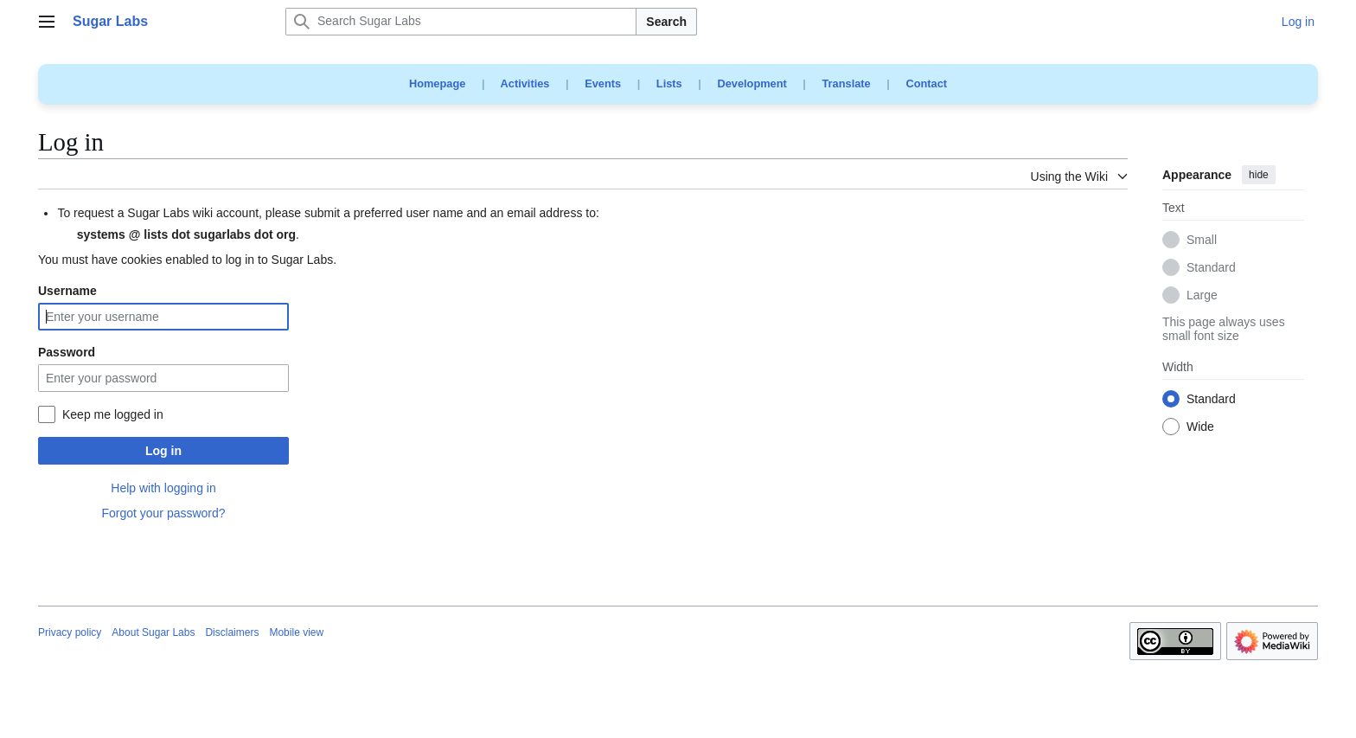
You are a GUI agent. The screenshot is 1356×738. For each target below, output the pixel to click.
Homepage (437, 83)
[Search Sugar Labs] (460, 21)
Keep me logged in (112, 414)
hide (1259, 175)
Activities (525, 83)
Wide (1200, 427)
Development (751, 83)
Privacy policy (69, 632)
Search (666, 22)
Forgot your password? (163, 513)
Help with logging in (163, 488)
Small (1201, 240)
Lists (669, 83)
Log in (163, 451)
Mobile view (296, 632)
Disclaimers (232, 632)
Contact (926, 83)
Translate (846, 83)
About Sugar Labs (153, 632)
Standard (1211, 268)
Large (1202, 296)
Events (603, 83)
